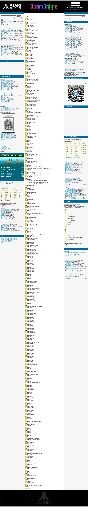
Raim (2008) (29, 55)
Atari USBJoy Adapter (70, 190)
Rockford (28, 413)
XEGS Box (67, 272)
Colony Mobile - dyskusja (6, 240)
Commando (3, 214)
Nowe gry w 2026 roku (6, 80)
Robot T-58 (28, 395)
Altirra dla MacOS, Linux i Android (72, 42)
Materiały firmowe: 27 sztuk (7, 136)
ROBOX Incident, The (31, 402)
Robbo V (28, 367)
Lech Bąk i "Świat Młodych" (71, 164)
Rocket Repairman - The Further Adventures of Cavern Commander (41, 409)
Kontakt (2, 151)
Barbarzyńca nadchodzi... (6, 47)
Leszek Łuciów (68, 172)
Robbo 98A (28, 278)
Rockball (28, 403)
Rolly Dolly (28, 435)
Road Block (28, 229)
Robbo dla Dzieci (30, 293)
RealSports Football (30, 104)
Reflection (28, 139)
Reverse (28, 179)
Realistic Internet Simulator (32, 100)
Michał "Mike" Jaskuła (70, 165)
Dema (77, 19)
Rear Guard (28, 108)
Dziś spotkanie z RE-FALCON (7, 49)
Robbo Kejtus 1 (29, 307)
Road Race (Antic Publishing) (33, 234)
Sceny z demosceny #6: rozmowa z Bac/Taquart (11, 27)
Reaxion (28, 111)
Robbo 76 (28, 272)
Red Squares (29, 132)
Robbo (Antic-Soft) (30, 282)
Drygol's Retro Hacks (5, 148)
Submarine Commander (6, 210)
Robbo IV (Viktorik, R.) (31, 304)
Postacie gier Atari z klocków (7, 54)
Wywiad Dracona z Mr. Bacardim (72, 162)
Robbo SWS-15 (29, 363)
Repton (27, 152)
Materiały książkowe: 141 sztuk (8, 135)
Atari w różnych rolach (70, 274)
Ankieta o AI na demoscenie (7, 33)
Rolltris (27, 434)
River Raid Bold (29, 223)
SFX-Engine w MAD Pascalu (7, 81)
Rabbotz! (28, 21)
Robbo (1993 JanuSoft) (31, 245)
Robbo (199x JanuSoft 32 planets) (34, 254)
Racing (27, 29)
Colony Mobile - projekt (6, 241)
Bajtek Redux (4, 139)
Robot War (28, 396)
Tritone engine (4, 100)
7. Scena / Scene (69, 66)
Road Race (28, 232)
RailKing (28, 51)
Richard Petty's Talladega (32, 198)
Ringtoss (28, 210)
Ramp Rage (28, 71)
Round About (29, 456)
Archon (2, 223)
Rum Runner (29, 472)
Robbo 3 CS (29, 263)
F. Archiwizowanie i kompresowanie (74, 237)
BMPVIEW (3, 97)
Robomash (28, 381)
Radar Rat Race (29, 34)
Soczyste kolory (68, 271)
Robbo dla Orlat (29, 295)
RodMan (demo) (29, 427)
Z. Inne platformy (69, 239)
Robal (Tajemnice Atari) (31, 238)
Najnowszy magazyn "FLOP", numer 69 (9, 31)
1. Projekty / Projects (69, 59)
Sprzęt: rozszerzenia (69, 192)
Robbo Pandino (29, 335)
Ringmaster (28, 207)
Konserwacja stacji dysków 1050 (8, 85)
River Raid (28, 220)
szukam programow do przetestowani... (73, 40)
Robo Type (28, 378)
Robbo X (28, 370)
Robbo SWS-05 (29, 349)
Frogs (2, 211)
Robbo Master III (30, 332)
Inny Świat (3, 228)
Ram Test (28, 66)
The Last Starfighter (5, 224)
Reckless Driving (30, 122)
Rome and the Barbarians (32, 438)
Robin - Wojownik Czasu (31, 372)
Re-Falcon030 (4, 48)
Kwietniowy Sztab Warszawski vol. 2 (73, 29)
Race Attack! (29, 25)
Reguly (27, 144)
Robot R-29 (28, 390)
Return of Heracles (30, 170)
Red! (27, 125)
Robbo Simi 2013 (30, 341)
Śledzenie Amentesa (69, 171)
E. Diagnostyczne (70, 235)
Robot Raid (28, 393)
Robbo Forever (4, 217)
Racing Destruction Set (31, 30)
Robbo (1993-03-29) (30, 247)
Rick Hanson (29, 199)
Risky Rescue (29, 218)
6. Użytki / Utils (68, 64)
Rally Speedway (29, 65)
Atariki (2, 143)
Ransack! (28, 76)
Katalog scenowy (68, 141)
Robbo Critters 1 (30, 289)
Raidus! (28, 50)
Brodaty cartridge (5, 39)
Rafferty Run (29, 39)
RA (26, 18)
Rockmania (28, 418)
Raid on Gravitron (30, 40)
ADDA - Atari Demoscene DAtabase (72, 139)
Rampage (28, 72)
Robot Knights (29, 389)
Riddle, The (28, 202)
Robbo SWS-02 (29, 345)
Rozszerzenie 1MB (69, 264)
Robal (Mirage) (29, 236)
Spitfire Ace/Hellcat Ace (6, 220)
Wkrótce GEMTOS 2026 (6, 25)
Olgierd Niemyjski (69, 182)
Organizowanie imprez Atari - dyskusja (9, 238)
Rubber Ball (29, 464)
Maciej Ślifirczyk (68, 179)
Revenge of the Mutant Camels (33, 173)
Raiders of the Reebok (31, 48)
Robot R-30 (28, 392)
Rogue (27, 428)
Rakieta (27, 64)
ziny (76, 155)
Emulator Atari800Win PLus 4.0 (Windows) (10, 108)
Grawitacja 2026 (68, 25)
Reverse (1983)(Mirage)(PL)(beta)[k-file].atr (37, 182)
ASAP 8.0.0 (3, 52)
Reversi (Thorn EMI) (30, 192)
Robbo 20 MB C (29, 260)
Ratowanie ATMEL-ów (70, 259)
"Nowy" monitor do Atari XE (71, 27)
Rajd (27, 62)
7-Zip (12, 205)
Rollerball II (28, 432)
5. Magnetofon (69, 218)
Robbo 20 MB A (29, 257)
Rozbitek (28, 460)
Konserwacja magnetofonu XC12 (8, 86)
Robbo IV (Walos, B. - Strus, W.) (33, 306)
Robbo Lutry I (29, 317)
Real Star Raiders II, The (31, 98)
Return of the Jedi (30, 172)
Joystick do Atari (68, 261)
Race (27, 22)
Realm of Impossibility (31, 101)
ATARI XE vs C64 (69, 33)
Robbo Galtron (29, 299)
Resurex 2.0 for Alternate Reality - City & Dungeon (37, 168)
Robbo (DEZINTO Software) (32, 292)
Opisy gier (2, 208)
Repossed (28, 151)
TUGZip (15, 205)
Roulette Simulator (30, 454)
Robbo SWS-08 (29, 353)
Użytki (72, 19)
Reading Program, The (31, 97)
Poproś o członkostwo (79, 9)
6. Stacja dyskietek (70, 220)
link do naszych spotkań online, (72, 82)
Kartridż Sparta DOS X (6, 83)
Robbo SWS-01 (29, 343)
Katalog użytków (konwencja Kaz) (72, 204)
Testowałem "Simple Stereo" (71, 263)
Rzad (27, 486)
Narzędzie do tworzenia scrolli (7, 82)
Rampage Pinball (30, 73)
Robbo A (28, 279)
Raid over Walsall (30, 44)
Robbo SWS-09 (29, 354)
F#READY (67, 166)
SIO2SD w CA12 (69, 258)
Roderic (28, 425)
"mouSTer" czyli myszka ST (71, 189)
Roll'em (27, 431)
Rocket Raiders (29, 407)
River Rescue (29, 228)
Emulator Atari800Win (6, 107)
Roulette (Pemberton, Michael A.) (33, 453)
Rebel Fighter (29, 114)
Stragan (66, 187)
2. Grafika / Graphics (69, 60)
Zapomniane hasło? (69, 9)
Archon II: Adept (5, 219)
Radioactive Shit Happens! (32, 37)
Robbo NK (28, 334)
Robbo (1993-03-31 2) (31, 252)
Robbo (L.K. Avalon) (30, 313)
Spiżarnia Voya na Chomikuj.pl (7, 138)
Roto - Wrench (29, 449)
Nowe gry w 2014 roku (6, 99)
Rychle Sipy (29, 483)
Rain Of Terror (29, 57)
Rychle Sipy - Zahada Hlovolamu (33, 485)
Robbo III (28, 303)
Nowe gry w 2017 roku (6, 89)
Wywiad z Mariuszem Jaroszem (72, 161)
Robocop (28, 379)
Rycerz (27, 481)
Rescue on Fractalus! (31, 161)
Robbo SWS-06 (29, 350)
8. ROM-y (68, 224)
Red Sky (28, 130)
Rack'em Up (29, 32)
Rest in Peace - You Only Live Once (34, 166)
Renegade (28, 148)
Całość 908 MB (69, 241)
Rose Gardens (29, 442)
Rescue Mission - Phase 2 (32, 159)
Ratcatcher (28, 89)
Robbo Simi (28, 339)
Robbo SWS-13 (29, 360)
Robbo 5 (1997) (29, 268)
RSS (20, 18)
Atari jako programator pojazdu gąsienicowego (11, 45)
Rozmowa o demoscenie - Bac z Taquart (10, 23)
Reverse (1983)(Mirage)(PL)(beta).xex (36, 183)
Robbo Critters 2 (30, 291)
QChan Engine (4, 101)
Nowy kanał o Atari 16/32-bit (7, 35)
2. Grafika (68, 212)
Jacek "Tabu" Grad (69, 177)
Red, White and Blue (30, 133)
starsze (21, 103)
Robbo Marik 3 (29, 328)
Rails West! (28, 53)
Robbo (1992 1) (29, 242)
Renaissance (29, 147)
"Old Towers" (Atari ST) (6, 209)
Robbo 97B (28, 277)
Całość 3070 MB (5, 200)
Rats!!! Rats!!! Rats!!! (31, 91)
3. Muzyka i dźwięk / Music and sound (73, 61)
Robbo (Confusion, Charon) (32, 288)
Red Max (28, 127)
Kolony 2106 (4, 218)
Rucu (27, 465)
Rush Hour (28, 477)
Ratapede (28, 87)
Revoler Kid (28, 193)
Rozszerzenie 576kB (69, 270)
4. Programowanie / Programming (72, 62)
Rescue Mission (29, 158)
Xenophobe (3, 216)
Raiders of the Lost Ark (31, 47)
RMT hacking (68, 36)
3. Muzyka (68, 214)
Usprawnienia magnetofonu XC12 (8, 84)
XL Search (3, 149)
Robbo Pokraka (29, 338)
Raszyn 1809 (29, 84)
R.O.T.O (28, 447)
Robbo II (28, 302)
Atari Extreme (4, 51)
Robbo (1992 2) (29, 243)
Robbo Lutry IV (29, 321)
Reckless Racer (29, 123)
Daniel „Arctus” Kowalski (70, 167)
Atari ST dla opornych (6, 98)
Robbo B (28, 284)
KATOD (67, 168)
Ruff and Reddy (29, 468)
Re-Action (28, 94)
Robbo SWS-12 (29, 359)
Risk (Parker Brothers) (31, 217)
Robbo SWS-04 (29, 347)
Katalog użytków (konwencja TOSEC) (73, 243)
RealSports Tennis (30, 107)
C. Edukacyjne (69, 230)
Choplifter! (3, 212)
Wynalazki (66, 251)
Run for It (28, 474)
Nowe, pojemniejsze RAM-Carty (72, 188)
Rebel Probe (29, 115)
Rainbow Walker (30, 58)
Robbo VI (28, 368)
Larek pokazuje (4, 90)
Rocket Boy (28, 404)
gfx (85, 145)
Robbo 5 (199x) (29, 270)
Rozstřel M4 (29, 461)
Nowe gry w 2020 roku (6, 87)
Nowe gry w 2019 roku (6, 88)
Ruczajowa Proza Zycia (31, 467)
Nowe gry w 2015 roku (6, 94)
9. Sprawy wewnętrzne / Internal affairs (73, 68)
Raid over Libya (29, 41)
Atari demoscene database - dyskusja (9, 239)
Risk (27, 216)
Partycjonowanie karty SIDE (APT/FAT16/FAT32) (11, 95)
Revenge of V (29, 176)
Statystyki (3, 242)
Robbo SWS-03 (29, 346)
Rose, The (28, 443)
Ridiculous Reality (30, 203)
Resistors (28, 165)
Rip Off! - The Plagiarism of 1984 (33, 213)
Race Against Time (30, 23)
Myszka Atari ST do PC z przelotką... (73, 44)
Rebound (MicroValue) (31, 121)
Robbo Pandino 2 (30, 336)
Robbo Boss (29, 285)
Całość (4, 205)
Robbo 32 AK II (29, 266)
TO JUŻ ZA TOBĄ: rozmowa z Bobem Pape (74, 173)
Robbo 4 (28, 267)
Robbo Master (29, 331)
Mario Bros (3, 215)
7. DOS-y (68, 222)
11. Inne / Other (68, 70)
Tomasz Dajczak (68, 163)
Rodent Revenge (30, 424)
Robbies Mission (30, 239)
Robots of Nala (29, 400)
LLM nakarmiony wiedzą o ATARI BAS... (74, 55)
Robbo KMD (29, 310)
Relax (27, 146)
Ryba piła (28, 479)
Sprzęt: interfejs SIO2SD (70, 198)
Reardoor (28, 109)
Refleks (27, 140)
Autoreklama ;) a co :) (70, 46)
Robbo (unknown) (30, 366)
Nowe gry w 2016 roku (6, 93)
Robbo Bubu (29, 286)
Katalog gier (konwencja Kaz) (7, 182)
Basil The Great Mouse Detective (8, 226)
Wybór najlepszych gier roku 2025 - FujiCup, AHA (12, 37)
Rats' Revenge (29, 93)
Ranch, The (28, 75)
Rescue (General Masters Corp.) (33, 157)
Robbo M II (28, 324)
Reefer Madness (29, 137)
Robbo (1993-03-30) (30, 249)
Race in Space (29, 26)
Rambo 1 (28, 68)
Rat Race (28, 86)
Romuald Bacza (68, 170)
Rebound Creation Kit (31, 119)
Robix (27, 377)
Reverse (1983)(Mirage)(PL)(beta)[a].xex (37, 180)
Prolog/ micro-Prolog (69, 38)
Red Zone (28, 134)
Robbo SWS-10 (29, 356)
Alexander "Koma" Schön (70, 178)
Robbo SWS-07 (29, 352)
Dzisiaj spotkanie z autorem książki (9, 40)
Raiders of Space (30, 46)
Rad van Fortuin (29, 33)
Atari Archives (4, 147)
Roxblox (28, 458)
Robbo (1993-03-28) (30, 246)
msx (80, 149)
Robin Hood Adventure (31, 374)
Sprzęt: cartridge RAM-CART (71, 194)
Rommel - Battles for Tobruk (32, 439)
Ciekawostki (68, 53)
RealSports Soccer (30, 105)
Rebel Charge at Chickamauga (33, 112)
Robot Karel (29, 388)
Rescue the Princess (31, 164)
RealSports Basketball (31, 102)
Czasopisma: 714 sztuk (6, 133)
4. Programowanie (70, 216)
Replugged (28, 150)
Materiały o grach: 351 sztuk (7, 137)
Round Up (28, 457)
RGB (27, 195)
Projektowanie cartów (70, 260)
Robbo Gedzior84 (30, 300)
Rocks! (27, 420)
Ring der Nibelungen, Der (32, 206)
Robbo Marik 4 (29, 329)
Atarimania (3, 146)
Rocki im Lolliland (30, 414)
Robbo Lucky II (29, 315)
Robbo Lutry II (29, 318)
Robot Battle (29, 386)
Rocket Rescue (29, 410)
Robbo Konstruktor (30, 311)
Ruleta (27, 471)
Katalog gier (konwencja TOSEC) (8, 203)
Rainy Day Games (30, 61)
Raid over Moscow (30, 43)
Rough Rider (29, 450)
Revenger (28, 177)
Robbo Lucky (29, 314)
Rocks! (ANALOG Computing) (33, 421)
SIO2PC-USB (68, 255)
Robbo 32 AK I (29, 264)
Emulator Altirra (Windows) (7, 110)
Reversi (28, 186)
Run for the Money (30, 475)
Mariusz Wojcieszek (69, 169)
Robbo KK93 (29, 309)
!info (76, 147)
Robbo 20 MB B (29, 259)
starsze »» (21, 58)
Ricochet (28, 200)
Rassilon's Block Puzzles (32, 80)
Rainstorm (28, 59)
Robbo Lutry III (29, 320)
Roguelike (28, 429)
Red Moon (28, 129)
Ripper (27, 214)
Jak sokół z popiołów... (6, 53)
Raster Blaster (29, 83)
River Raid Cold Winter (31, 224)
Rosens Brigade (29, 445)
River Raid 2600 (29, 221)
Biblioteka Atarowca (5, 112)
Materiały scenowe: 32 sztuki (7, 134)
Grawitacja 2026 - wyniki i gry (7, 21)
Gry (68, 19)
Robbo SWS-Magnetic (31, 364)
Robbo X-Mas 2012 (30, 371)
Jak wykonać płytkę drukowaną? (72, 268)
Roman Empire (29, 436)
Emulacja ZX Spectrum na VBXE (8, 91)
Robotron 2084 (29, 397)
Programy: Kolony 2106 (70, 191)
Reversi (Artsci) (29, 189)
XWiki (2, 144)
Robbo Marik (29, 325)
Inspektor (3, 229)
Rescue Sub (29, 162)
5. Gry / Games (68, 63)
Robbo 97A (28, 275)
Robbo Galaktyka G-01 (31, 298)
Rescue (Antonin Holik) (31, 154)
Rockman (28, 417)
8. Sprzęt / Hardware (69, 67)
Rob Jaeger (67, 176)
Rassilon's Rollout (30, 82)
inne (12, 199)
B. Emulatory (69, 228)
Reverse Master (29, 185)
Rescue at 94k (29, 155)
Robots (27, 399)
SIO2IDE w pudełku (69, 275)
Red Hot (28, 126)
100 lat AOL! (68, 31)
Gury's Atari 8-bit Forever (6, 145)
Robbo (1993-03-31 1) (31, 250)
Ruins (27, 470)
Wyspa (2, 222)
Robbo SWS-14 (29, 361)
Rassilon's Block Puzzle (31, 79)
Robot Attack (29, 385)
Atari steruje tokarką (69, 276)
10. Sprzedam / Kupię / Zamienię (72, 69)
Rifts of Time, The (30, 204)
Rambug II (28, 69)
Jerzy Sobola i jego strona (71, 51)
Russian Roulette (30, 478)
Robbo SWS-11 (29, 357)
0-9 (2, 188)
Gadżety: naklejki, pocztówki (71, 193)
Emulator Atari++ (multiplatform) (8, 109)
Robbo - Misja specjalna (31, 241)
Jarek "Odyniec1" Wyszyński (71, 180)
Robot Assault (29, 384)
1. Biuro (67, 209)
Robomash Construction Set (32, 382)
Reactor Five (29, 96)
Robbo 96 (28, 274)
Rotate (27, 446)
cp (84, 143)
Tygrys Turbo (68, 262)
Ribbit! (27, 196)
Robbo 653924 (29, 271)
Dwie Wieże (3, 225)
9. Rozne (67, 226)
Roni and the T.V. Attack (31, 440)
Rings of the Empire (30, 209)
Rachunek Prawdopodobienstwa (33, 27)
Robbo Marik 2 (29, 327)
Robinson (28, 375)
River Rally (28, 225)
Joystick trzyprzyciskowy (70, 265)
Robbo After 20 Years (31, 281)
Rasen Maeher (29, 78)
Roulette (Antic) (29, 452)
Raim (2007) (29, 54)
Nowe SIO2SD (68, 256)
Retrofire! (28, 169)
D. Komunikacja (69, 233)
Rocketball (28, 411)
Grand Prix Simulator (5, 230)
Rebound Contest (30, 118)
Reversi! (28, 188)
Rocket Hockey (29, 406)
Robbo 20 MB (29, 256)
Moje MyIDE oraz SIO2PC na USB (72, 266)
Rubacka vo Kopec (30, 463)
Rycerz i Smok (29, 482)
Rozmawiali (67, 160)
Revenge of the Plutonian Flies (33, 175)
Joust (2, 213)
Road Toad (28, 235)
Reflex (27, 141)
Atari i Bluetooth (68, 254)
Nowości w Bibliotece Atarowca (8, 43)
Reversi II (28, 191)
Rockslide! (28, 422)
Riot (27, 211)
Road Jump (28, 231)
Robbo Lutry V (29, 322)
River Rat (28, 227)
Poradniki (2, 79)
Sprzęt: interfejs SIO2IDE (70, 197)
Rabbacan (28, 19)
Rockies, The (29, 415)
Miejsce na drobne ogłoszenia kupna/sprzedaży (75, 195)
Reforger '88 (29, 143)
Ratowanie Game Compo (32, 90)
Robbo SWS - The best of (32, 342)
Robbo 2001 (29, 261)
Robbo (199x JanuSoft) (31, 253)
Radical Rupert (29, 36)
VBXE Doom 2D (68, 48)
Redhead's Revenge (30, 136)
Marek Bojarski (68, 181)
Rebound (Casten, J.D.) (31, 116)
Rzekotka (28, 488)
